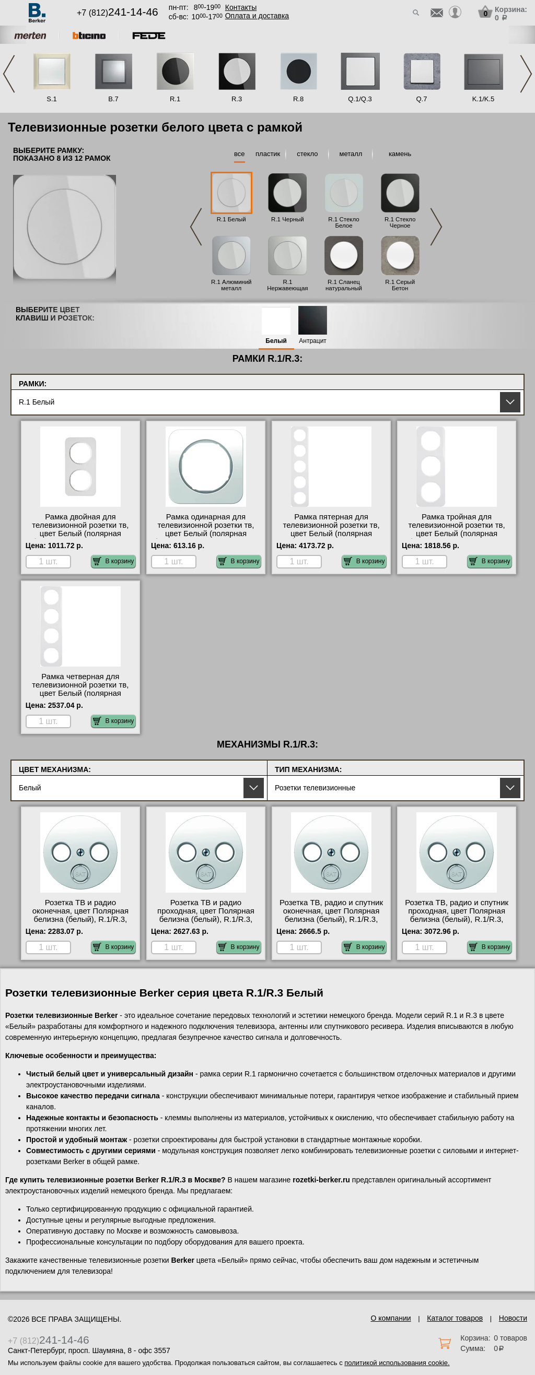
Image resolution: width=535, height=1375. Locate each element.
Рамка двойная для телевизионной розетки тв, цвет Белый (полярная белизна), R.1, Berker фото (80, 529)
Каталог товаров (455, 1318)
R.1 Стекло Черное (400, 222)
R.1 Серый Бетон (400, 285)
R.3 (236, 99)
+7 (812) (117, 12)
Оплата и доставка (257, 15)
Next (526, 74)
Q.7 (421, 99)
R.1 (175, 99)
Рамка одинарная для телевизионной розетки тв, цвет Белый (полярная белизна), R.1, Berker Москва (205, 529)
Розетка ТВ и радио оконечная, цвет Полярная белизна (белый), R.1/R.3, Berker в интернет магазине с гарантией (80, 919)
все (239, 154)
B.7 (113, 99)
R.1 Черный (287, 219)
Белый (276, 341)
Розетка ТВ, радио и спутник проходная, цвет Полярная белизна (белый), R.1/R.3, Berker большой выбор (456, 915)
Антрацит (313, 341)
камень (400, 154)
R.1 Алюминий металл (231, 285)
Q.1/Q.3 (360, 99)
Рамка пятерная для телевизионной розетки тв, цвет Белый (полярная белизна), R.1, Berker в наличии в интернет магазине (331, 533)
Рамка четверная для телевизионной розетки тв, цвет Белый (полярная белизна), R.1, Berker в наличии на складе (80, 693)
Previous (9, 74)
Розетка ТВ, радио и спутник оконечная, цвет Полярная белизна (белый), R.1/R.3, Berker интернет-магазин (331, 915)
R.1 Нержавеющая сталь (287, 288)
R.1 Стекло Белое (343, 222)
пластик (267, 154)
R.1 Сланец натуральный (343, 285)
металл (350, 154)
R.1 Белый (231, 219)
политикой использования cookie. (396, 1363)
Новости (513, 1318)
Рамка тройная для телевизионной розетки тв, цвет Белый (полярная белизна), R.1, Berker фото (456, 529)
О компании (390, 1318)
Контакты (241, 7)
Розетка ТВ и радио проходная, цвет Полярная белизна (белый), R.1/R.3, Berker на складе (205, 915)
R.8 (298, 99)
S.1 (51, 99)
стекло (307, 154)
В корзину (113, 561)
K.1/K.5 (483, 99)
